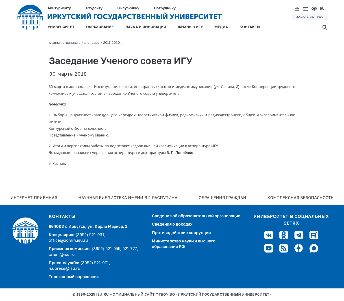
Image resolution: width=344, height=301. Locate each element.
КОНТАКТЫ (249, 27)
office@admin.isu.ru (68, 241)
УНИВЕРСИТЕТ (61, 27)
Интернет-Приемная (34, 198)
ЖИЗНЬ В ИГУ (190, 27)
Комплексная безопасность (300, 198)
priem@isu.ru (62, 255)
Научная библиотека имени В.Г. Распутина (127, 198)
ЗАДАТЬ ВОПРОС (309, 17)
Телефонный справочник (74, 277)
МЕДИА (221, 27)
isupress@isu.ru (64, 269)
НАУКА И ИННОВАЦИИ (145, 27)
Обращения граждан (222, 198)
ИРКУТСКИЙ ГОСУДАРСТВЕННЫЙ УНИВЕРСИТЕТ (134, 16)
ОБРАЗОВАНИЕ (100, 27)
